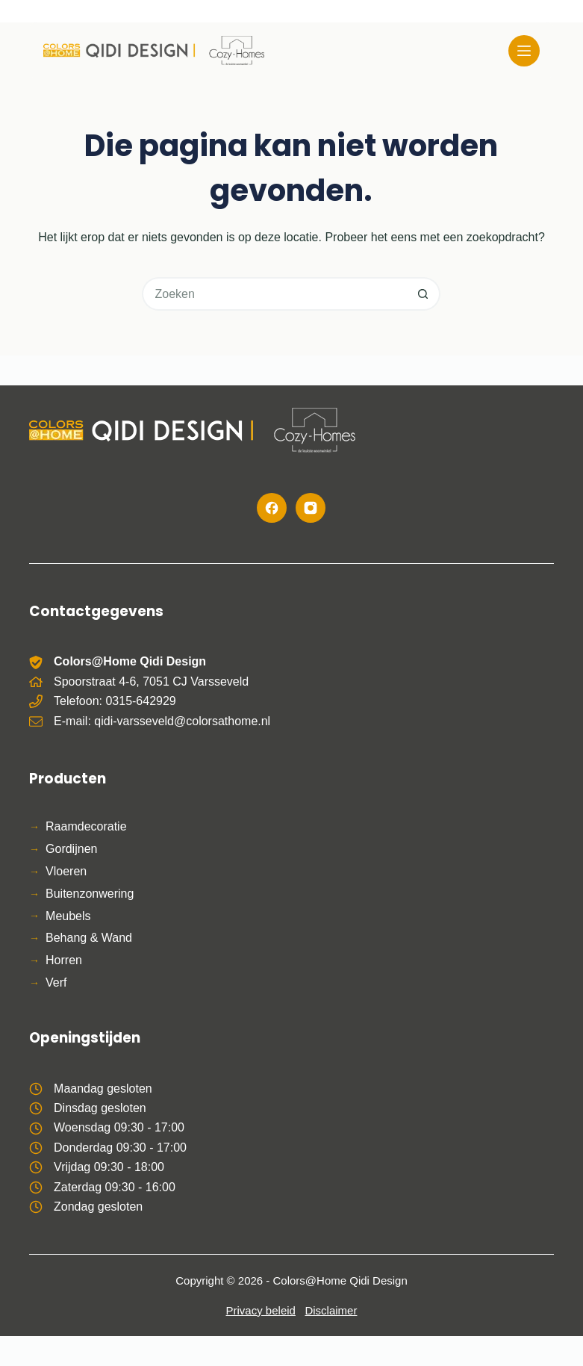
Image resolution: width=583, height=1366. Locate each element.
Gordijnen (71, 848)
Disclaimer (331, 1310)
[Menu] (524, 50)
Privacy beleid (261, 1310)
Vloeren (66, 871)
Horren (64, 960)
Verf (56, 982)
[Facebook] (272, 508)
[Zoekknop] (423, 294)
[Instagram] (310, 508)
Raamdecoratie (86, 826)
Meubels (68, 916)
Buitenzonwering (90, 893)
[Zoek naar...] (274, 294)
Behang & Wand (89, 937)
